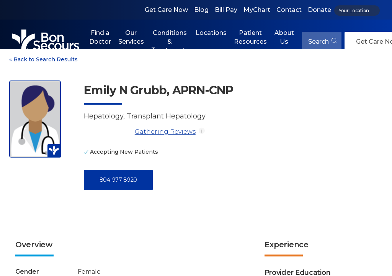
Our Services (131, 37)
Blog (201, 9)
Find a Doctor (100, 37)
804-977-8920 (118, 179)
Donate (319, 9)
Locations (211, 32)
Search (322, 41)
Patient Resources (250, 37)
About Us (284, 37)
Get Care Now (166, 9)
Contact (289, 9)
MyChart (256, 9)
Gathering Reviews (165, 131)
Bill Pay (226, 9)
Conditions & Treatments (169, 41)
